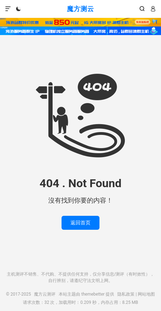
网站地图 (146, 294)
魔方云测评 (44, 294)
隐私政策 (126, 294)
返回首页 (80, 222)
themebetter (92, 294)
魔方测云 (80, 9)
